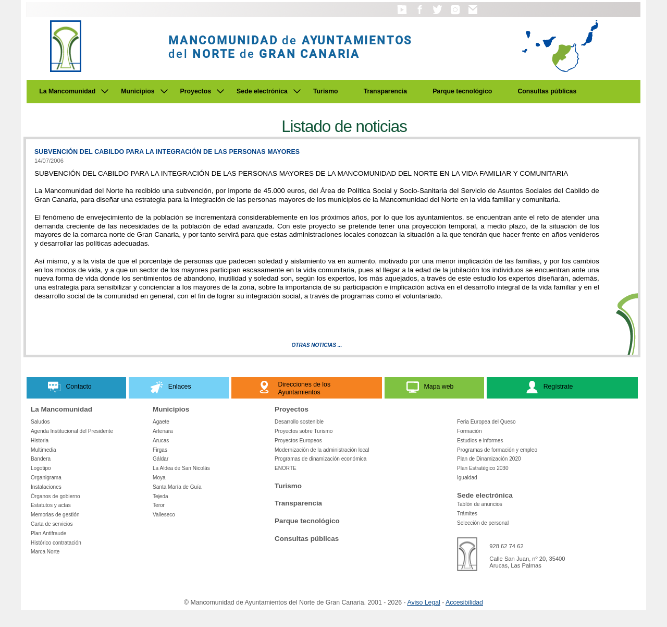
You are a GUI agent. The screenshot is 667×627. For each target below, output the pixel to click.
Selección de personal (483, 523)
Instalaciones (46, 487)
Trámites (467, 513)
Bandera (41, 459)
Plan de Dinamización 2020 (489, 459)
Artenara (163, 431)
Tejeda (160, 496)
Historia (39, 440)
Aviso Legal (423, 602)
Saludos (40, 422)
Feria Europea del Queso (486, 422)
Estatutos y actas (51, 505)
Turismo (325, 91)
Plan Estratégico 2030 (483, 468)
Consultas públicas (546, 91)
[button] (402, 14)
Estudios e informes (480, 440)
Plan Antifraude (48, 533)
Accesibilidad (464, 602)
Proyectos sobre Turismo (303, 431)
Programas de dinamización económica (320, 459)
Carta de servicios (52, 524)
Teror (159, 505)
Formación (469, 431)
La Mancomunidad (67, 91)
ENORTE (286, 468)
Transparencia (385, 91)
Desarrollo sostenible (299, 422)
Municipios (137, 91)
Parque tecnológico (462, 91)
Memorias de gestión (55, 514)
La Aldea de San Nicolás (181, 468)
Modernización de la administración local (322, 450)
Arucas (161, 440)
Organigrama (46, 477)
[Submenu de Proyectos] (220, 91)
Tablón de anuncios (479, 504)
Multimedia (43, 450)
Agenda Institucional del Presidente (72, 431)
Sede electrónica (262, 91)
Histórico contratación (56, 543)
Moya (159, 477)
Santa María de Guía (177, 487)
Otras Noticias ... (317, 345)
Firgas (160, 450)
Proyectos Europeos (298, 440)
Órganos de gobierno (55, 496)
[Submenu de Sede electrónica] (297, 91)
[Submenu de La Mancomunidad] (104, 91)
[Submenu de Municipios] (164, 91)
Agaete (161, 422)
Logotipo (41, 468)
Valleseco (164, 514)
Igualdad (467, 477)
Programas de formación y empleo (497, 450)
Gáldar (160, 459)
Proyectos (196, 91)
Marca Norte (45, 551)
